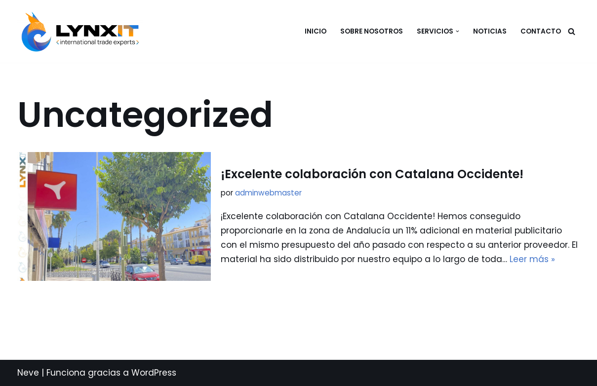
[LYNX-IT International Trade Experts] (82, 31)
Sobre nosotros (371, 31)
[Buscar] (571, 31)
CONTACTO (540, 31)
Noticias (490, 31)
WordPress (153, 373)
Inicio (315, 31)
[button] (457, 31)
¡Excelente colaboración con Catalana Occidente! (372, 174)
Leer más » (532, 259)
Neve (28, 373)
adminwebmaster (268, 193)
